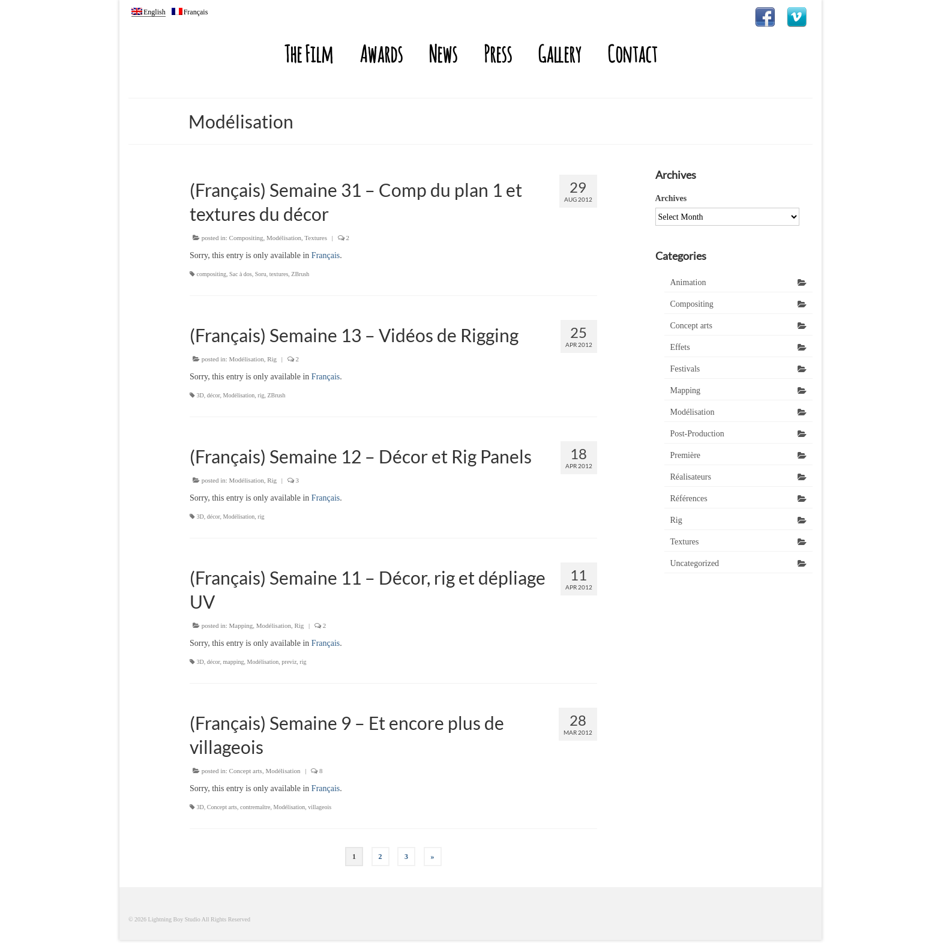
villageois (319, 807)
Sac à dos (240, 274)
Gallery (559, 53)
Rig (272, 359)
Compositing (246, 237)
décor (213, 395)
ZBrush (300, 274)
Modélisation (283, 237)
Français (325, 255)
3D (200, 395)
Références (689, 498)
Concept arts (245, 770)
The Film (308, 53)
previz (288, 661)
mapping (233, 661)
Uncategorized (695, 563)
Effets (680, 347)
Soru (260, 274)
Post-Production (697, 433)
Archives (671, 198)
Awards (381, 53)
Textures (315, 237)
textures (279, 274)
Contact (632, 53)
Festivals (685, 368)
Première (685, 455)
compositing (211, 274)
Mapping (241, 625)
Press (498, 53)
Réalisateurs (690, 476)
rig (260, 395)
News (442, 53)
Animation (688, 282)
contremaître (255, 807)
